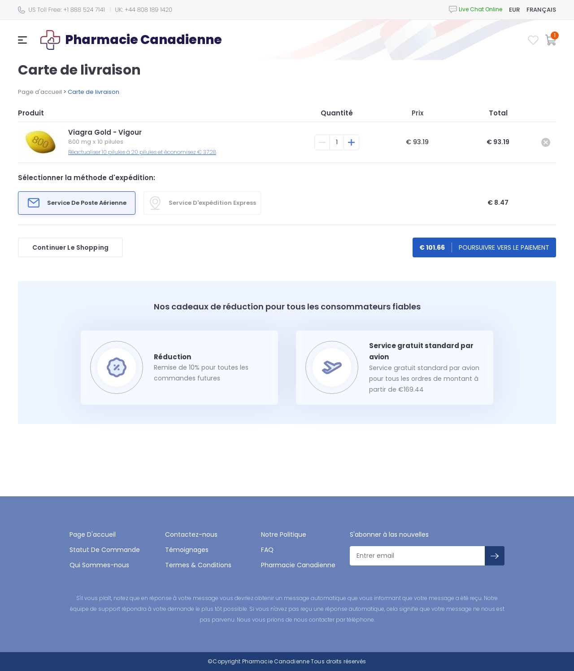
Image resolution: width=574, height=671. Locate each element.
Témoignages (187, 549)
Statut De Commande (105, 549)
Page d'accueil (40, 92)
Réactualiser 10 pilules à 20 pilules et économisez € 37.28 (142, 152)
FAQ (267, 549)
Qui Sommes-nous (99, 565)
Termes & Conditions (198, 565)
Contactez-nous (191, 534)
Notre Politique (283, 534)
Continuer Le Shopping (70, 247)
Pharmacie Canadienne (298, 565)
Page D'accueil (93, 534)
